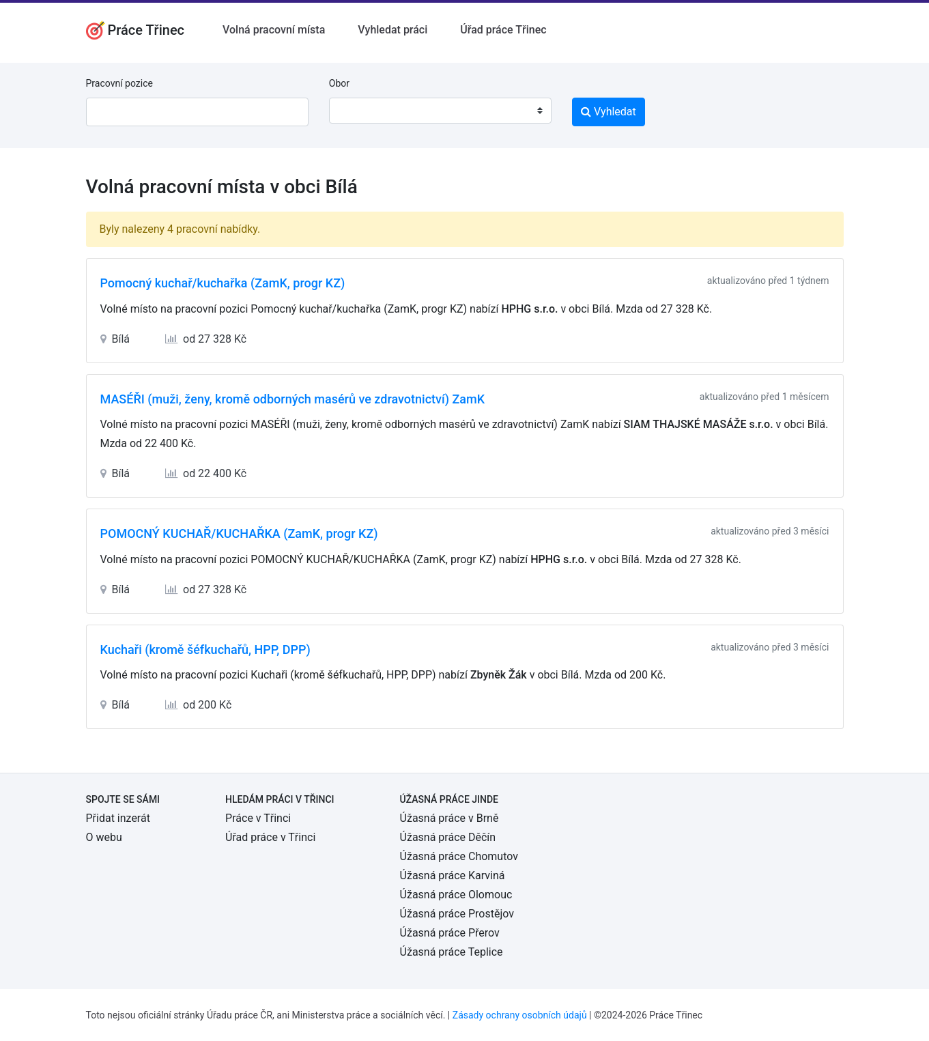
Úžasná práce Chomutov (459, 856)
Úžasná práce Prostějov (457, 913)
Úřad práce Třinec (503, 29)
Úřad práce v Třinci (270, 837)
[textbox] (357, 111)
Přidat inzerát (118, 818)
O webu (104, 837)
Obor (339, 83)
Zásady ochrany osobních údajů (520, 1015)
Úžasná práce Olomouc (456, 894)
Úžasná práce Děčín (448, 837)
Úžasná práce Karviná (452, 875)
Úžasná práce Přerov (450, 932)
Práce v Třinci (258, 818)
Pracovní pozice (119, 83)
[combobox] (440, 111)
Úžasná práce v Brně (449, 818)
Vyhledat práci (392, 29)
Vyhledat (608, 111)
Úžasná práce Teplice (451, 951)
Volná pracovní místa (274, 29)
